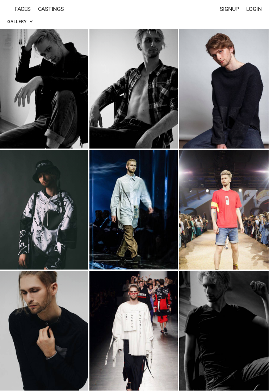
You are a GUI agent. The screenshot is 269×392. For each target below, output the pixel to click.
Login (254, 8)
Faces (22, 8)
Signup (229, 8)
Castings (51, 8)
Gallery (20, 21)
